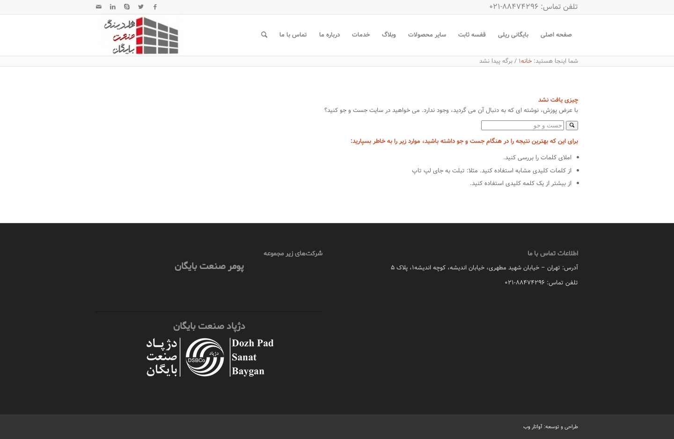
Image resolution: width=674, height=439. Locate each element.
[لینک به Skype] (127, 7)
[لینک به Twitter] (141, 7)
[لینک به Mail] (99, 7)
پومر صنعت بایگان (209, 266)
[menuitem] (556, 35)
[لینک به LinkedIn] (113, 7)
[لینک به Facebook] (155, 7)
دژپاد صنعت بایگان (209, 326)
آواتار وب (532, 427)
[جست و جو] (264, 35)
